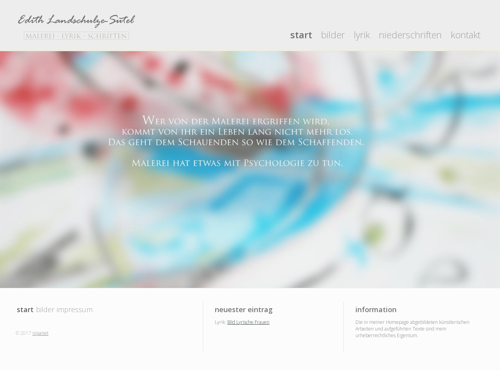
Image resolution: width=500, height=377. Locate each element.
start (301, 34)
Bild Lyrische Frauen (248, 322)
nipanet (40, 333)
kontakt (465, 34)
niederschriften (410, 34)
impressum (75, 309)
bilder (333, 34)
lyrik (362, 34)
